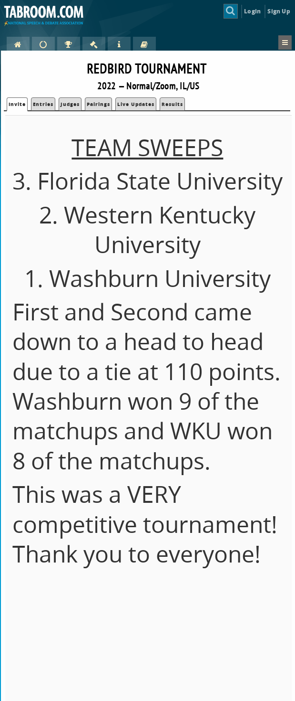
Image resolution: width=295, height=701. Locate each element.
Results (172, 104)
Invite (17, 104)
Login (252, 11)
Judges (70, 104)
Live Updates (135, 104)
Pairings (98, 104)
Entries (43, 104)
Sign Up (278, 11)
